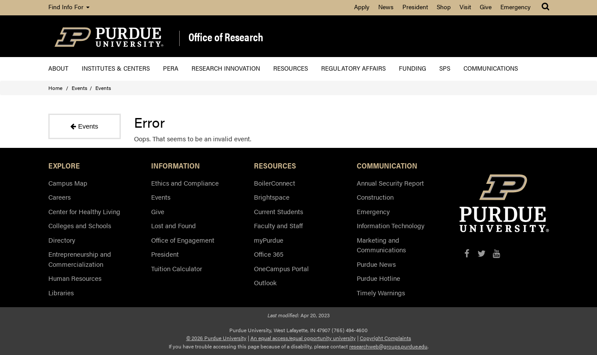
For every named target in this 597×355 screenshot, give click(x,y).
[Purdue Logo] (109, 36)
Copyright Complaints (385, 338)
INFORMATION (175, 165)
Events (79, 88)
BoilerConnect (274, 182)
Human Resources (74, 278)
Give (486, 6)
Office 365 (268, 253)
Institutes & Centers (116, 67)
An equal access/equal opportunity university (303, 338)
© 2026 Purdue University (216, 338)
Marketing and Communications (381, 245)
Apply (361, 6)
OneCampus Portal (281, 268)
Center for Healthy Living (84, 211)
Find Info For (69, 6)
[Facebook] (467, 253)
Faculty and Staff (278, 225)
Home (55, 88)
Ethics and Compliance (185, 182)
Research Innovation (226, 67)
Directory (61, 239)
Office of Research (225, 37)
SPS (444, 67)
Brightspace (271, 196)
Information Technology (390, 225)
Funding (412, 67)
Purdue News (376, 264)
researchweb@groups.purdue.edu (388, 346)
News (386, 6)
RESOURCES (275, 165)
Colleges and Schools (79, 225)
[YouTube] (497, 253)
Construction (375, 196)
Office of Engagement (182, 239)
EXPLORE (64, 165)
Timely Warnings (381, 292)
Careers (59, 196)
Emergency (515, 6)
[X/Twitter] (482, 253)
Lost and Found (173, 225)
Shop (444, 6)
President (415, 6)
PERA (170, 67)
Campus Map (67, 182)
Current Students (278, 211)
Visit (465, 6)
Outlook (265, 282)
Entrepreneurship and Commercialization (79, 259)
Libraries (61, 292)
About (58, 67)
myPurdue (268, 239)
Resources (290, 67)
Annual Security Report (390, 182)
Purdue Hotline (378, 278)
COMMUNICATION (387, 165)
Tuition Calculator (176, 268)
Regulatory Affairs (353, 67)
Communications (490, 67)
